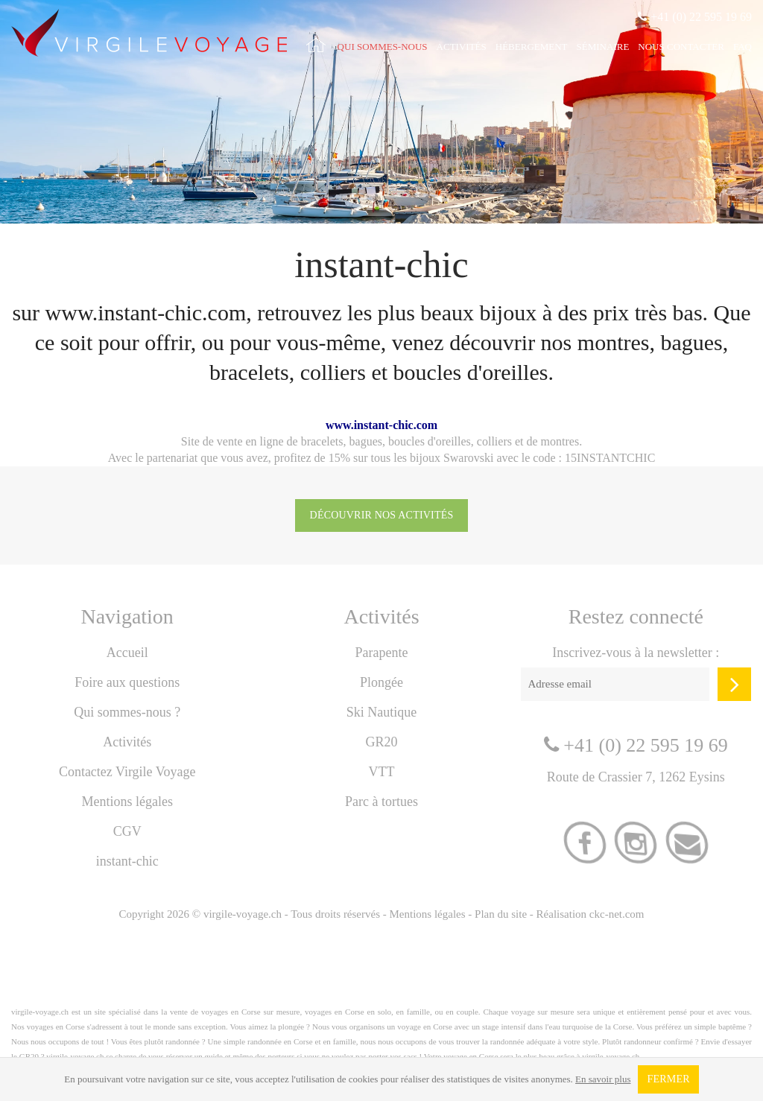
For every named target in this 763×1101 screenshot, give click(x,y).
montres (560, 441)
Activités (462, 46)
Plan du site (501, 914)
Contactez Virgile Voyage (127, 771)
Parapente (381, 652)
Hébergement (532, 46)
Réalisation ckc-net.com (590, 914)
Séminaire (603, 46)
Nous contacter (681, 46)
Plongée (381, 682)
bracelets (322, 441)
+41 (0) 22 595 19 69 (695, 16)
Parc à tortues (381, 801)
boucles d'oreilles (429, 441)
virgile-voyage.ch (242, 914)
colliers (494, 441)
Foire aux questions (127, 682)
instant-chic (127, 861)
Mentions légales (126, 801)
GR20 (381, 741)
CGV (127, 831)
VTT (381, 771)
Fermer (668, 1079)
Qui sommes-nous (383, 46)
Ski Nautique (381, 712)
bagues (365, 441)
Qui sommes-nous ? (127, 712)
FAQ (742, 46)
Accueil (127, 652)
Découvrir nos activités (382, 515)
